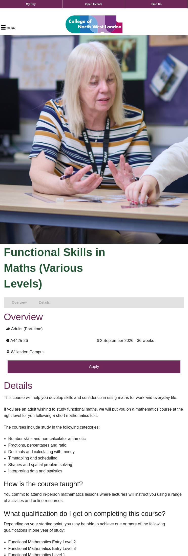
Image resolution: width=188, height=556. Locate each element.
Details (44, 302)
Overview (19, 302)
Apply (94, 367)
